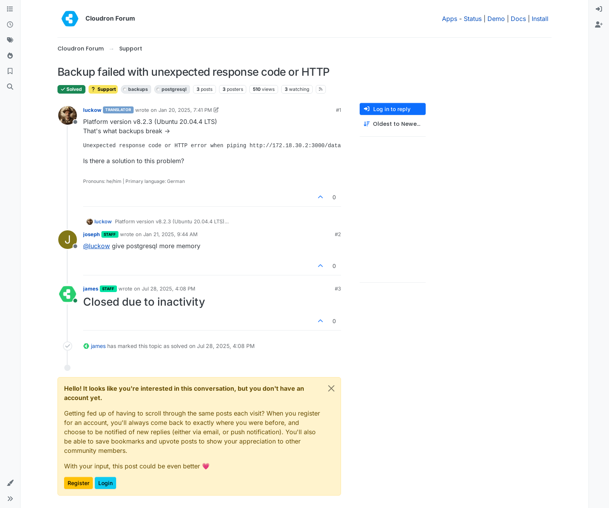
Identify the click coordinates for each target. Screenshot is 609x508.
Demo (496, 19)
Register (78, 483)
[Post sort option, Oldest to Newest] (393, 124)
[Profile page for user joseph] (67, 239)
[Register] (599, 25)
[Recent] (10, 25)
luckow (92, 110)
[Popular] (10, 56)
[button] (10, 483)
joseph (91, 234)
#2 (338, 234)
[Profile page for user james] (67, 294)
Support (103, 89)
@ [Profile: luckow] (96, 246)
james (90, 288)
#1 (338, 110)
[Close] (331, 388)
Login (105, 483)
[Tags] (10, 40)
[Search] (10, 87)
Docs (518, 19)
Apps (449, 19)
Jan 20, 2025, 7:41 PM (185, 110)
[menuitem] (599, 9)
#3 (338, 288)
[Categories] (10, 9)
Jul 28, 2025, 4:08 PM (168, 288)
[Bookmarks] (10, 71)
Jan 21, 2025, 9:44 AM (170, 234)
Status (473, 19)
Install (540, 19)
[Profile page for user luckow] (67, 115)
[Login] (599, 9)
